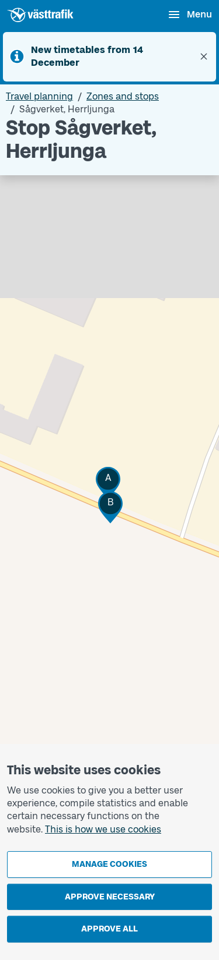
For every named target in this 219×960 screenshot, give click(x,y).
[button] (108, 483)
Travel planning (39, 96)
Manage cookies (109, 864)
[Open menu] (189, 15)
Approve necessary (110, 897)
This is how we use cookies (103, 829)
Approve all (109, 929)
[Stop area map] (109, 511)
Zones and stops (122, 96)
